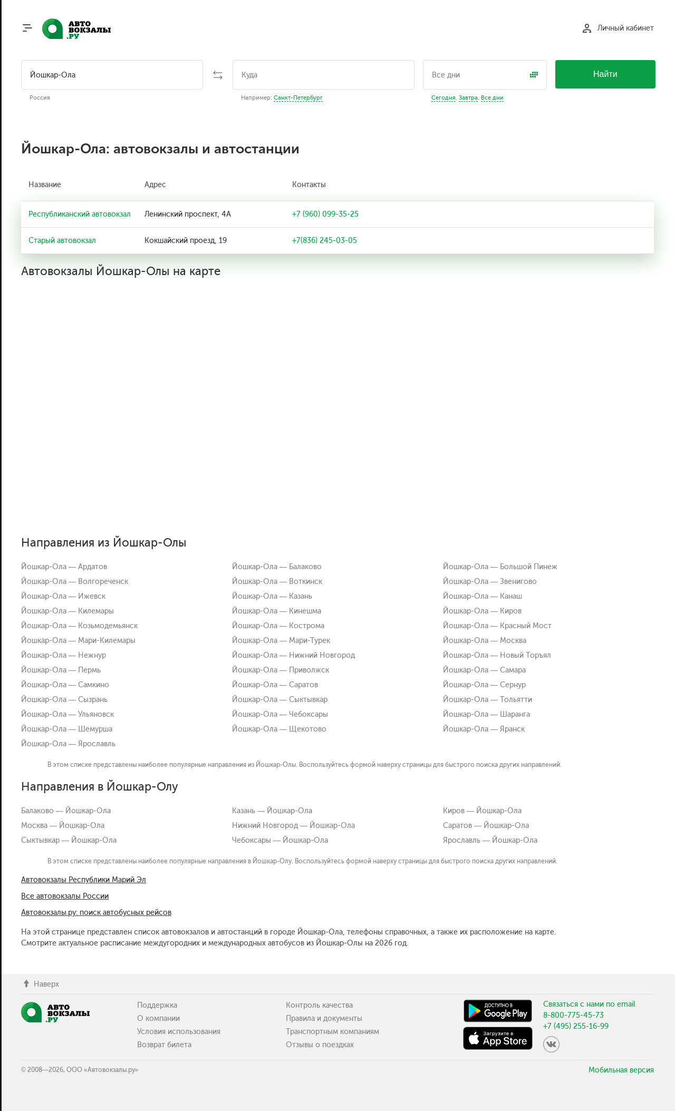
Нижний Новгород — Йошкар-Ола (293, 825)
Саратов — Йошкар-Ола (486, 825)
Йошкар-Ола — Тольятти (487, 699)
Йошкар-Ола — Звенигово (490, 581)
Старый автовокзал (62, 240)
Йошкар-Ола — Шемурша (66, 729)
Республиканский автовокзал (79, 214)
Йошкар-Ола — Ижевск (63, 596)
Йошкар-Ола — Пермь (61, 670)
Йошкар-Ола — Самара (484, 670)
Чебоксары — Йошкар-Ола (280, 840)
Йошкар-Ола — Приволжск (280, 670)
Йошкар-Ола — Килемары (67, 611)
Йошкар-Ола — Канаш (482, 596)
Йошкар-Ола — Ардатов (64, 566)
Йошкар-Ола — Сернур (484, 684)
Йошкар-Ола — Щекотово (279, 729)
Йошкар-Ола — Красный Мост (497, 625)
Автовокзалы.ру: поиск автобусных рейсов (96, 912)
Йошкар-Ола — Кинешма (276, 611)
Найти (605, 74)
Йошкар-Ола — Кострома (278, 625)
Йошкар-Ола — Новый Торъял (497, 655)
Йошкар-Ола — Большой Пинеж (500, 566)
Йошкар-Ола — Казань (272, 596)
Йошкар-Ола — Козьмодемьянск (79, 625)
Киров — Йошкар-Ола (482, 810)
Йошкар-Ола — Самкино (65, 684)
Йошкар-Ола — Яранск (484, 729)
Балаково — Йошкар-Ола (66, 810)
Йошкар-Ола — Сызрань (64, 699)
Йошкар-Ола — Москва (484, 640)
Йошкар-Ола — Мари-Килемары (78, 640)
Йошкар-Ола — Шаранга (486, 714)
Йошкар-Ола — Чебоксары (280, 714)
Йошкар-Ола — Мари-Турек (281, 640)
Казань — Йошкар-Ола (272, 810)
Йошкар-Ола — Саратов (275, 684)
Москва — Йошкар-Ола (62, 825)
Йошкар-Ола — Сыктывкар (279, 699)
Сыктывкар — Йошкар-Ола (69, 840)
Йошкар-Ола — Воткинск (277, 581)
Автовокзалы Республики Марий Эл (83, 879)
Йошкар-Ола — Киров (482, 611)
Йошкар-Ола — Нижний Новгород (293, 655)
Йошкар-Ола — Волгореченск (74, 581)
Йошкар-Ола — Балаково (277, 566)
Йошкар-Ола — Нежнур (63, 655)
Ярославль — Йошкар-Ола (490, 840)
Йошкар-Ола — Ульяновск (67, 714)
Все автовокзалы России (65, 896)
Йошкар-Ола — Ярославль (68, 743)
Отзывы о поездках (320, 1044)
